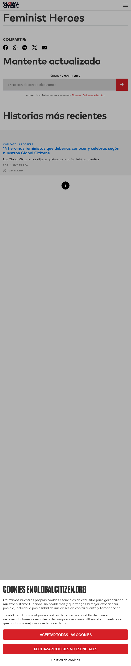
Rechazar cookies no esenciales (65, 648)
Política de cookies (65, 660)
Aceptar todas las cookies (66, 634)
